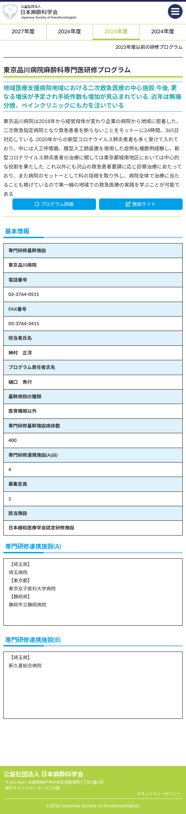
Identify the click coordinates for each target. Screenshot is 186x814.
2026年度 (69, 31)
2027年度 (23, 31)
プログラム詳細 (54, 204)
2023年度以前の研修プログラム (149, 47)
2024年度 (162, 31)
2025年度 (116, 31)
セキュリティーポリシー (159, 793)
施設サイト (141, 204)
